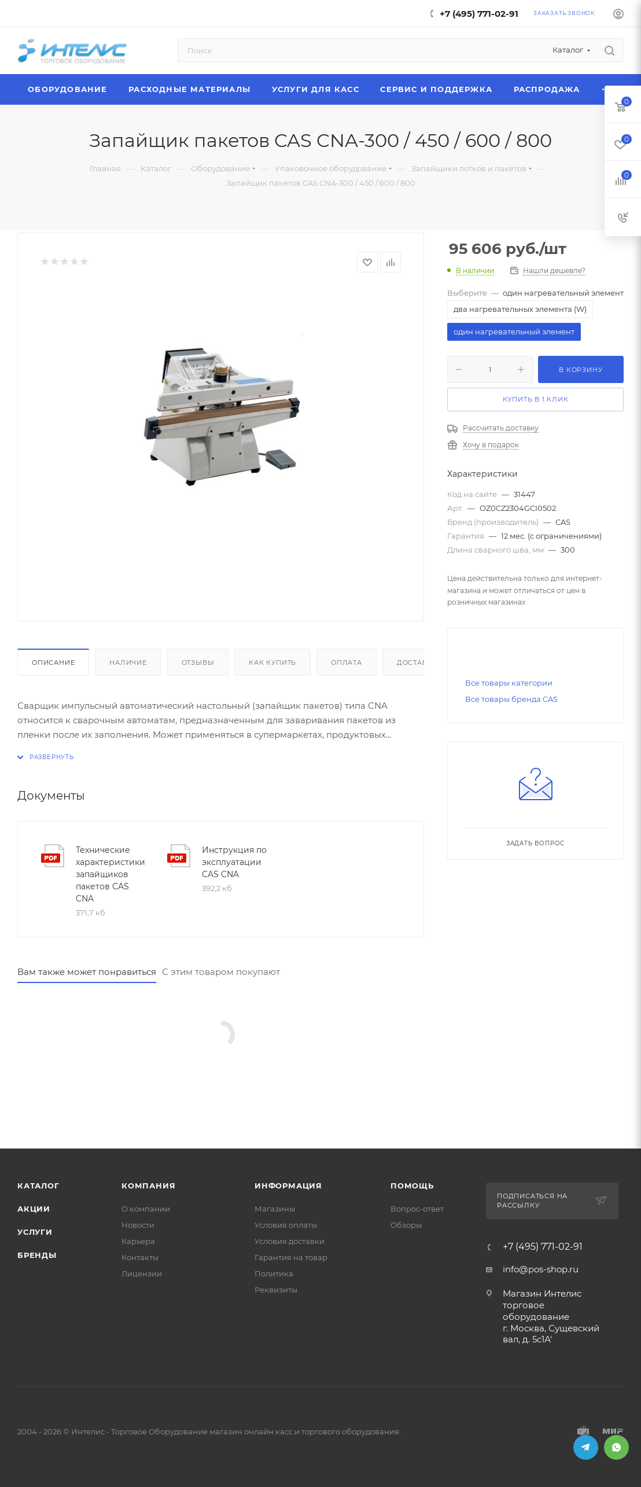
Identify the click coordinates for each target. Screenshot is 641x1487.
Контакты (140, 1257)
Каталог (38, 1185)
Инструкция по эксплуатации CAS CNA (234, 862)
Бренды (37, 1255)
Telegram (585, 1447)
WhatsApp (616, 1447)
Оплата (346, 662)
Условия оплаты (286, 1225)
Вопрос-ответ (417, 1208)
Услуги (35, 1231)
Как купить (272, 662)
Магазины (275, 1208)
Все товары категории (508, 682)
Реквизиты (276, 1289)
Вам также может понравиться (86, 971)
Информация (288, 1185)
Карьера (138, 1241)
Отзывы (198, 662)
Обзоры (406, 1225)
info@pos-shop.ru (541, 1269)
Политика (274, 1273)
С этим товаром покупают (221, 971)
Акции (33, 1208)
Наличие (128, 662)
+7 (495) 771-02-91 (479, 13)
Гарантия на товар (291, 1257)
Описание (53, 662)
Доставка (417, 662)
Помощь (412, 1185)
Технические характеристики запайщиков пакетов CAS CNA (110, 874)
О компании (145, 1208)
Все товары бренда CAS (511, 699)
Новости (137, 1225)
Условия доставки (290, 1241)
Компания (148, 1185)
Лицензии (141, 1273)
